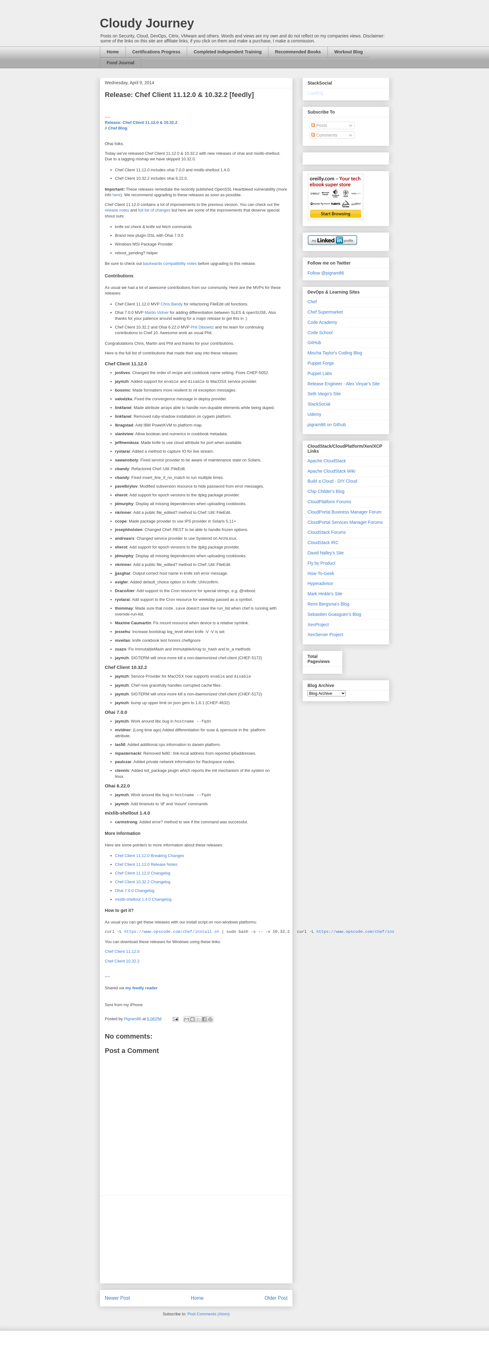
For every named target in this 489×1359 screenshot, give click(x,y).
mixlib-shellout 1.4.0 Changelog (143, 899)
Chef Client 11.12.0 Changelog (143, 873)
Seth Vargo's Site (324, 393)
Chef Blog (117, 128)
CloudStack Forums (326, 532)
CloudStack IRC (323, 542)
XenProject (318, 624)
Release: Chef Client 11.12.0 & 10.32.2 (141, 122)
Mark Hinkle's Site (324, 593)
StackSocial (318, 404)
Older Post (276, 1298)
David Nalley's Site (325, 552)
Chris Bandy (172, 304)
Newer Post (117, 1298)
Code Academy (322, 322)
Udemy (314, 414)
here (117, 194)
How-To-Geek (320, 573)
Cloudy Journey (147, 23)
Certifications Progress (156, 51)
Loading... (317, 92)
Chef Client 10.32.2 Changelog (143, 881)
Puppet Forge (320, 363)
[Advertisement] (196, 1240)
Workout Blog (348, 51)
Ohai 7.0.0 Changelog (134, 890)
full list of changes (154, 210)
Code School (319, 332)
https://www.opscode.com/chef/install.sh (171, 932)
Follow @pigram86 (325, 272)
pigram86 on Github (326, 424)
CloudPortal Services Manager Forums (345, 522)
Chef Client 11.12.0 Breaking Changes (149, 855)
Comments (324, 135)
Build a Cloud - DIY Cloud (332, 481)
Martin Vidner (157, 312)
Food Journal (120, 62)
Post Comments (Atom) (208, 1314)
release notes (117, 210)
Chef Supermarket (325, 311)
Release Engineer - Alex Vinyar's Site (343, 383)
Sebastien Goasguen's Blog (334, 614)
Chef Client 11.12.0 (122, 951)
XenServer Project (325, 634)
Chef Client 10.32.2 (122, 961)
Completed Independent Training (228, 51)
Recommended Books (298, 51)
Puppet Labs (319, 373)
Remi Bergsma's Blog (328, 604)
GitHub (314, 342)
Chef (312, 301)
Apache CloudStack (326, 460)
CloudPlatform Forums (329, 501)
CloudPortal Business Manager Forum (344, 511)
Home (113, 51)
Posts (319, 125)
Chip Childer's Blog (326, 491)
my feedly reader (141, 988)
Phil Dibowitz (202, 327)
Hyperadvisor (320, 583)
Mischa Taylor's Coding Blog (334, 352)
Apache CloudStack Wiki (331, 471)
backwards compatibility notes (170, 263)
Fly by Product (321, 563)
